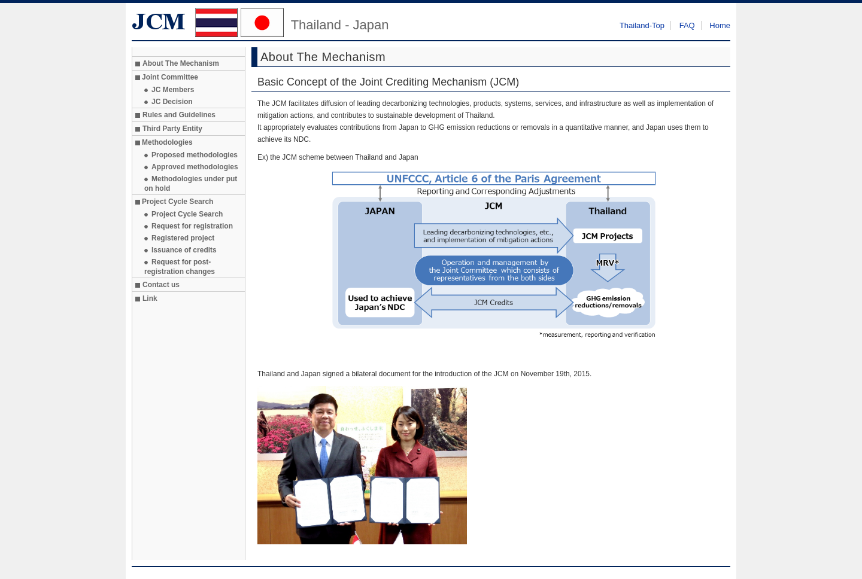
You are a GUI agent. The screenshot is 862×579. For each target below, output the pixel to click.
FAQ (687, 25)
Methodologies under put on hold (190, 184)
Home (719, 25)
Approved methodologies (194, 167)
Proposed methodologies (194, 155)
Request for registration (192, 226)
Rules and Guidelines (179, 115)
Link (149, 298)
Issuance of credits (184, 250)
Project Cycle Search (187, 214)
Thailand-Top (642, 25)
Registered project (182, 238)
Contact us (161, 285)
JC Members (172, 90)
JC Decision (172, 101)
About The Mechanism (180, 63)
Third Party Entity (172, 128)
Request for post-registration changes (179, 267)
